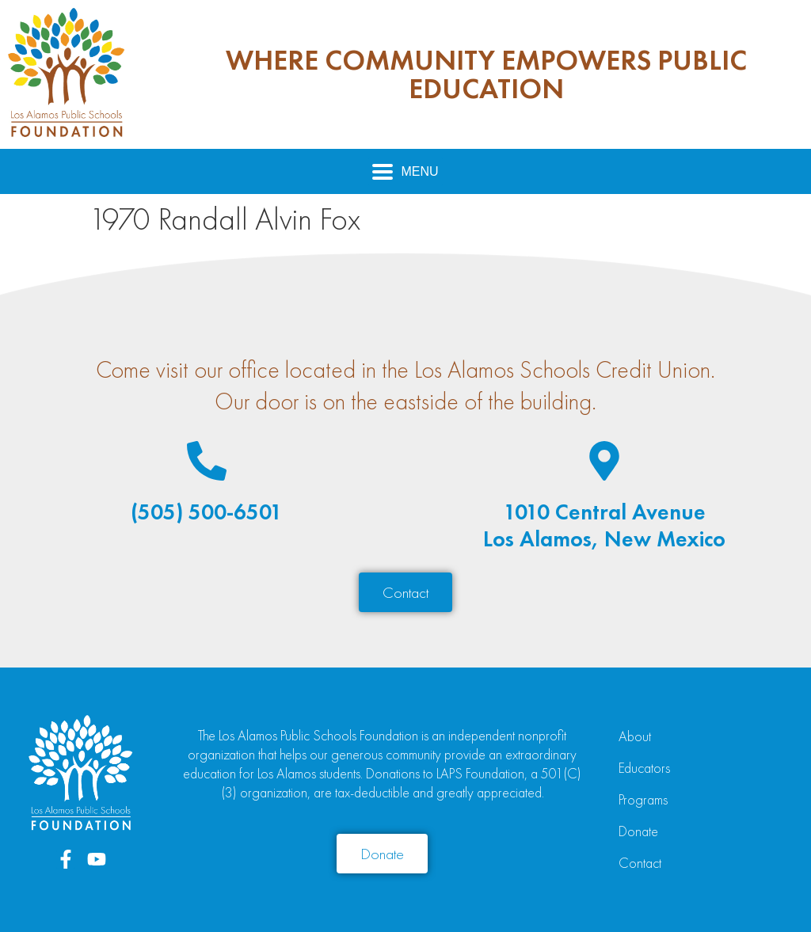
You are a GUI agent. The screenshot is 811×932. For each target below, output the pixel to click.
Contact (640, 863)
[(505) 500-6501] (207, 461)
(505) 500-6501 (207, 512)
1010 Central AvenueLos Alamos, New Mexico (604, 525)
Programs (643, 799)
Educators (644, 768)
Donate (638, 831)
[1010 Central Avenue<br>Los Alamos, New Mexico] (604, 461)
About (635, 736)
